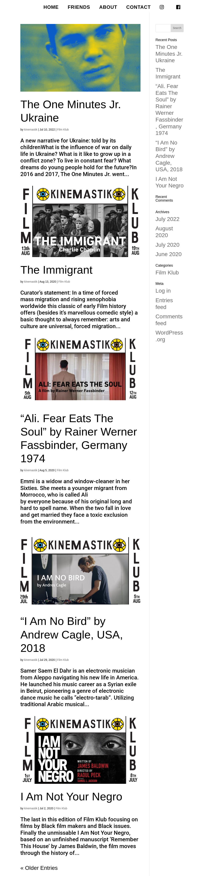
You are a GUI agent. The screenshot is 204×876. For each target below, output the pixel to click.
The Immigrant (56, 269)
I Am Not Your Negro (71, 796)
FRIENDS (79, 8)
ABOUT (108, 8)
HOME (51, 8)
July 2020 (167, 245)
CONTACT (138, 8)
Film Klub (63, 129)
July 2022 (167, 219)
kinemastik (30, 129)
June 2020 (168, 254)
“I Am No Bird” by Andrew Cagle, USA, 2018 (71, 634)
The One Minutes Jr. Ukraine (168, 53)
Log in (163, 291)
